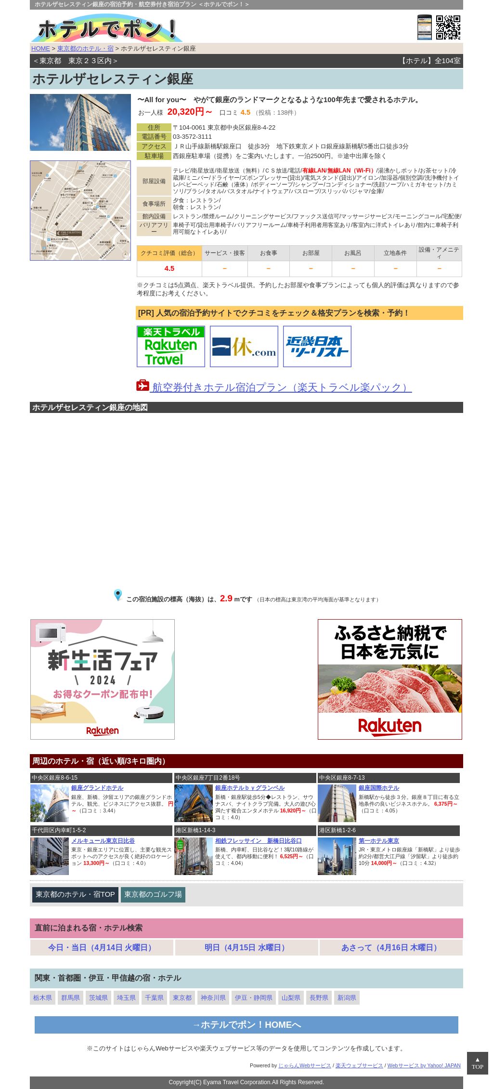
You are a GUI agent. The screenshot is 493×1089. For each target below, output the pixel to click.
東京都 (182, 997)
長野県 (319, 997)
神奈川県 (213, 997)
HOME (40, 48)
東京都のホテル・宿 (85, 48)
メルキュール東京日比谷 (103, 840)
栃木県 (42, 997)
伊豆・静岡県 (253, 997)
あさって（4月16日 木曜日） (391, 947)
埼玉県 (126, 997)
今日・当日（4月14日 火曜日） (102, 947)
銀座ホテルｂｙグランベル (250, 787)
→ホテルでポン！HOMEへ (246, 1025)
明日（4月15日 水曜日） (247, 947)
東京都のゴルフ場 (153, 894)
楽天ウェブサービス (359, 1065)
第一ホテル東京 (379, 840)
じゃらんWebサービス (304, 1065)
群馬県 (70, 997)
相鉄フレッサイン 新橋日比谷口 (258, 840)
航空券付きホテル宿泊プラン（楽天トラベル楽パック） (274, 387)
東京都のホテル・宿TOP (75, 894)
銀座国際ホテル (379, 787)
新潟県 (346, 997)
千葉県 (154, 997)
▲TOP (477, 1063)
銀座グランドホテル (97, 787)
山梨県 (291, 997)
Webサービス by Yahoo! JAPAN (424, 1065)
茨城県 (98, 997)
